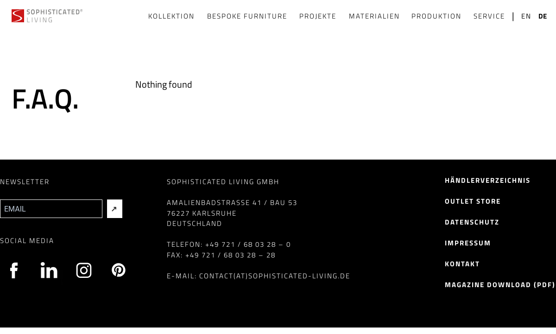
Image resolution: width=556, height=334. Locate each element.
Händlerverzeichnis (488, 180)
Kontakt (462, 263)
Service (489, 16)
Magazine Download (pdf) (500, 284)
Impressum (468, 243)
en (526, 16)
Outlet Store (473, 201)
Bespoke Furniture (247, 16)
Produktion (436, 16)
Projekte (317, 16)
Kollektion (171, 16)
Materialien (374, 16)
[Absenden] (114, 208)
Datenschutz (472, 222)
